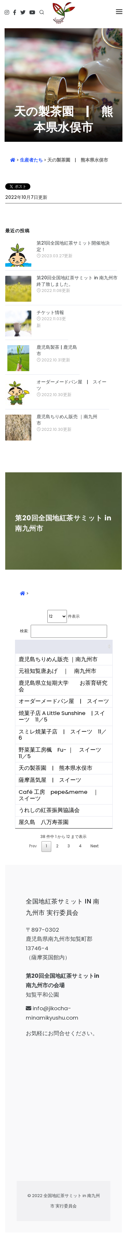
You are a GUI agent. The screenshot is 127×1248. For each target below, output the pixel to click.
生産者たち (31, 160)
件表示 (63, 616)
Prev (33, 846)
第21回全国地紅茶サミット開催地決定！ (73, 246)
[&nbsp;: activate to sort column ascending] (63, 646)
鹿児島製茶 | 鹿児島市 (57, 350)
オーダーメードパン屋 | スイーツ (71, 385)
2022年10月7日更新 (26, 197)
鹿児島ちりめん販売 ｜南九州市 (67, 419)
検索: (63, 631)
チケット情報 (50, 312)
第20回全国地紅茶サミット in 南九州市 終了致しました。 (77, 280)
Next (94, 846)
